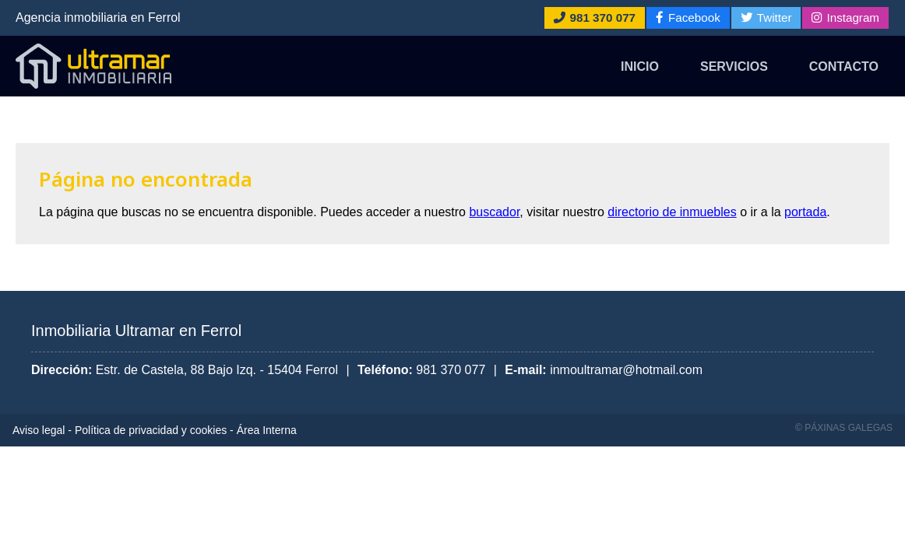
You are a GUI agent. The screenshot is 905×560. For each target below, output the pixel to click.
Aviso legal (38, 430)
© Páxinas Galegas (844, 427)
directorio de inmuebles (671, 212)
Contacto (844, 66)
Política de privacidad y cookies (151, 430)
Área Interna (267, 430)
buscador (494, 212)
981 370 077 (450, 369)
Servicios (734, 66)
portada (805, 212)
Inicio (640, 66)
